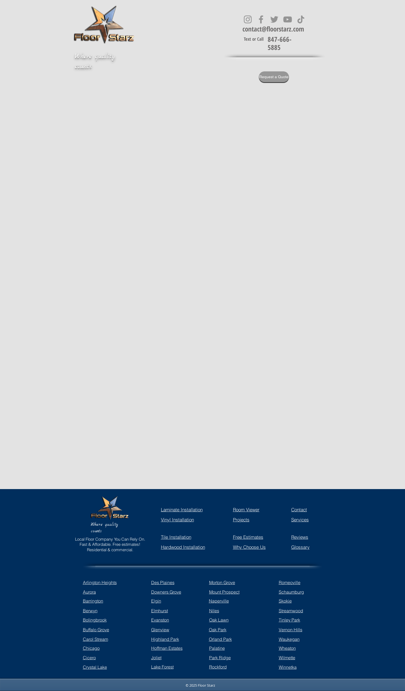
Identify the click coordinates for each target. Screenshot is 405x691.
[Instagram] (247, 19)
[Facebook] (261, 19)
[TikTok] (301, 19)
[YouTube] (287, 19)
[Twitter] (274, 19)
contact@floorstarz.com (273, 28)
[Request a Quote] (274, 76)
